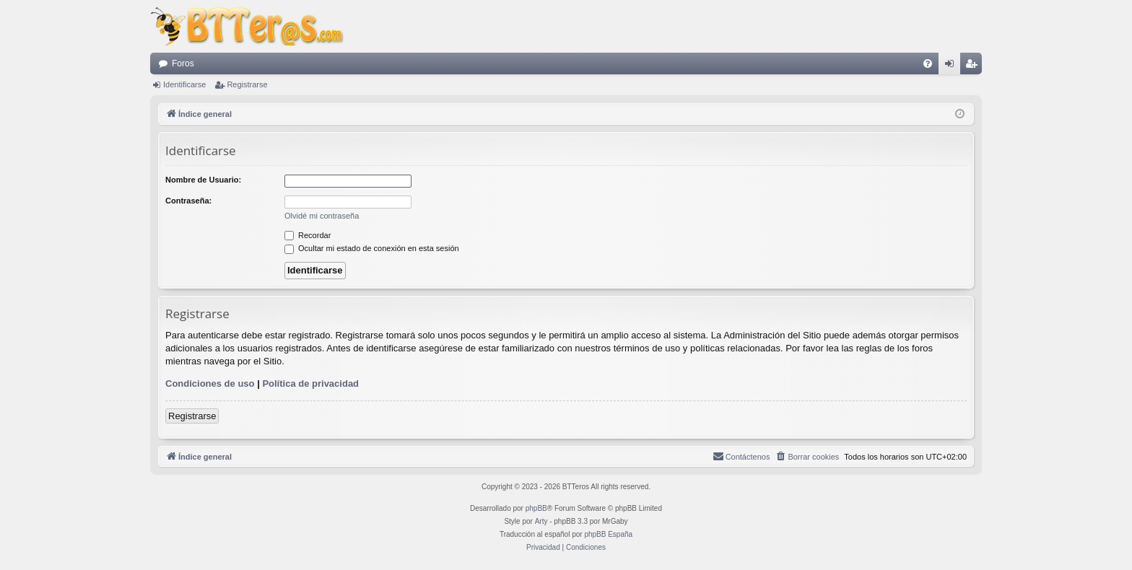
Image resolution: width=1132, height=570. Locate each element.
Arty (541, 521)
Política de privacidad (310, 383)
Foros (183, 63)
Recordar (307, 235)
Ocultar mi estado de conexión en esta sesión (371, 248)
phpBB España (608, 534)
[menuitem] (928, 63)
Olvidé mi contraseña (321, 215)
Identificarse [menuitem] (952, 66)
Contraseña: (188, 200)
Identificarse (184, 84)
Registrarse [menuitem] (974, 66)
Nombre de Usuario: (203, 179)
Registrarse (247, 84)
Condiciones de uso (210, 383)
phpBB (536, 508)
